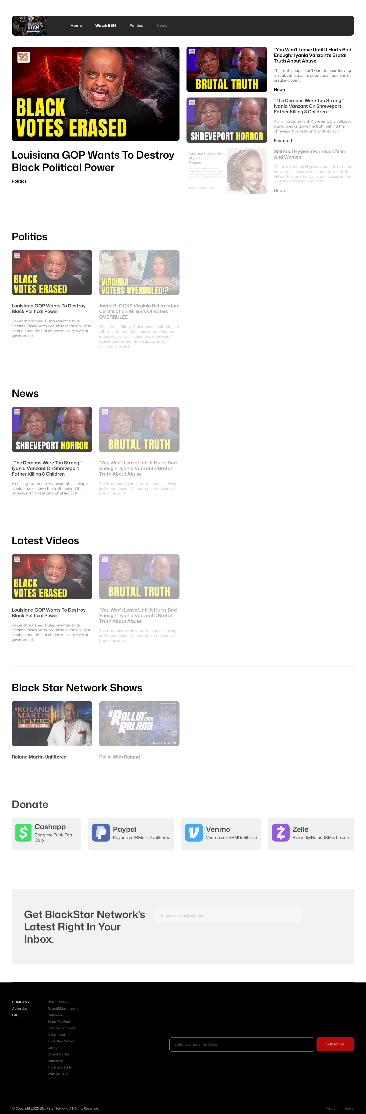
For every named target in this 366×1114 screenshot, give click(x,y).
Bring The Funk (59, 1021)
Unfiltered (55, 1015)
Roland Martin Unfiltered (58, 1057)
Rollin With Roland (61, 1028)
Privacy (331, 1108)
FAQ (15, 1015)
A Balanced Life (59, 1035)
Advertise (19, 1008)
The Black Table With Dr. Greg (60, 1070)
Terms (349, 1108)
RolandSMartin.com (63, 1008)
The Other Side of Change (61, 1044)
